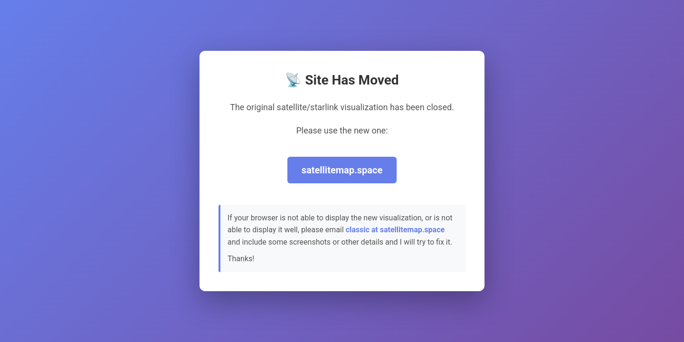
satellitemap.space (342, 170)
